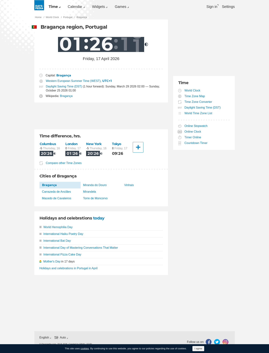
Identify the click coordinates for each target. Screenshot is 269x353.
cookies (85, 348)
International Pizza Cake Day (60, 254)
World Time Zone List (198, 113)
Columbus (48, 144)
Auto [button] (63, 337)
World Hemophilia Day (56, 227)
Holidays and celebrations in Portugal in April (68, 268)
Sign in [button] (210, 7)
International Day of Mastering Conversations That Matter (78, 247)
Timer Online (193, 137)
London (71, 144)
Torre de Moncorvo (95, 198)
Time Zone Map (195, 96)
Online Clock (193, 132)
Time (54, 6)
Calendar (77, 7)
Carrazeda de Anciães (56, 191)
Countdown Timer (196, 143)
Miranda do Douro (95, 185)
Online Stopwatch (196, 126)
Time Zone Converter (198, 102)
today (99, 218)
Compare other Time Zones (64, 163)
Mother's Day (52, 261)
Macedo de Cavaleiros (56, 198)
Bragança (66, 96)
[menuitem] (54, 6)
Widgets (102, 7)
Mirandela (89, 191)
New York (94, 144)
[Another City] (138, 147)
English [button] (44, 337)
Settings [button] (228, 7)
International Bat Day (55, 241)
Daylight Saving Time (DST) (64, 86)
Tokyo (117, 144)
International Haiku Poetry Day (61, 234)
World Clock (192, 90)
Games (126, 7)
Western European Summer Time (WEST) (73, 81)
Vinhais (129, 185)
